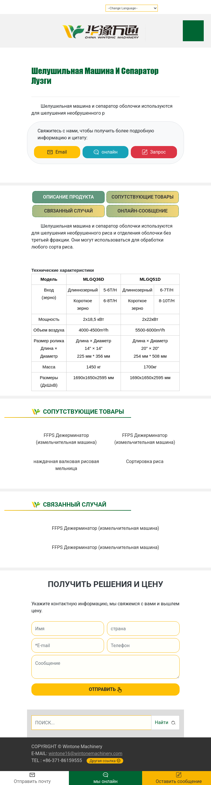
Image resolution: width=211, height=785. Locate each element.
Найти (165, 722)
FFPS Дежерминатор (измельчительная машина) (105, 528)
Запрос (154, 152)
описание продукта (68, 197)
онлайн (106, 152)
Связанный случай (68, 211)
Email (57, 152)
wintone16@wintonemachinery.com (85, 753)
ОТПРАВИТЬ (105, 689)
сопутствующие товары (143, 197)
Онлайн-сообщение (142, 211)
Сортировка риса (145, 461)
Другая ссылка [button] (105, 761)
